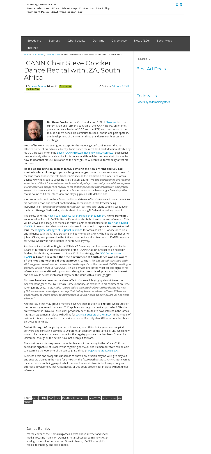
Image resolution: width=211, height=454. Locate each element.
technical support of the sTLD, (94, 314)
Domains (98, 40)
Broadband (34, 40)
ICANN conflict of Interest (75, 398)
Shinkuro (111, 122)
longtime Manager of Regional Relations (58, 230)
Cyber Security (76, 40)
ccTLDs (43, 398)
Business (54, 40)
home (27, 54)
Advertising (69, 8)
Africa (55, 8)
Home (31, 8)
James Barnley (38, 86)
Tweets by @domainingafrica (153, 102)
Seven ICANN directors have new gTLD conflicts (85, 152)
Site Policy (103, 8)
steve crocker (109, 398)
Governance (119, 40)
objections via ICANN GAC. (103, 350)
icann (57, 398)
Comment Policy (38, 11)
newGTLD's (95, 398)
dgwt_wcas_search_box (66, 11)
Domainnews (38, 54)
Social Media (165, 40)
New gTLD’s (142, 40)
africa (35, 398)
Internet (32, 47)
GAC (51, 398)
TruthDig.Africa (52, 54)
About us (43, 8)
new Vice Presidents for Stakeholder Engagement (76, 215)
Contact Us (86, 8)
